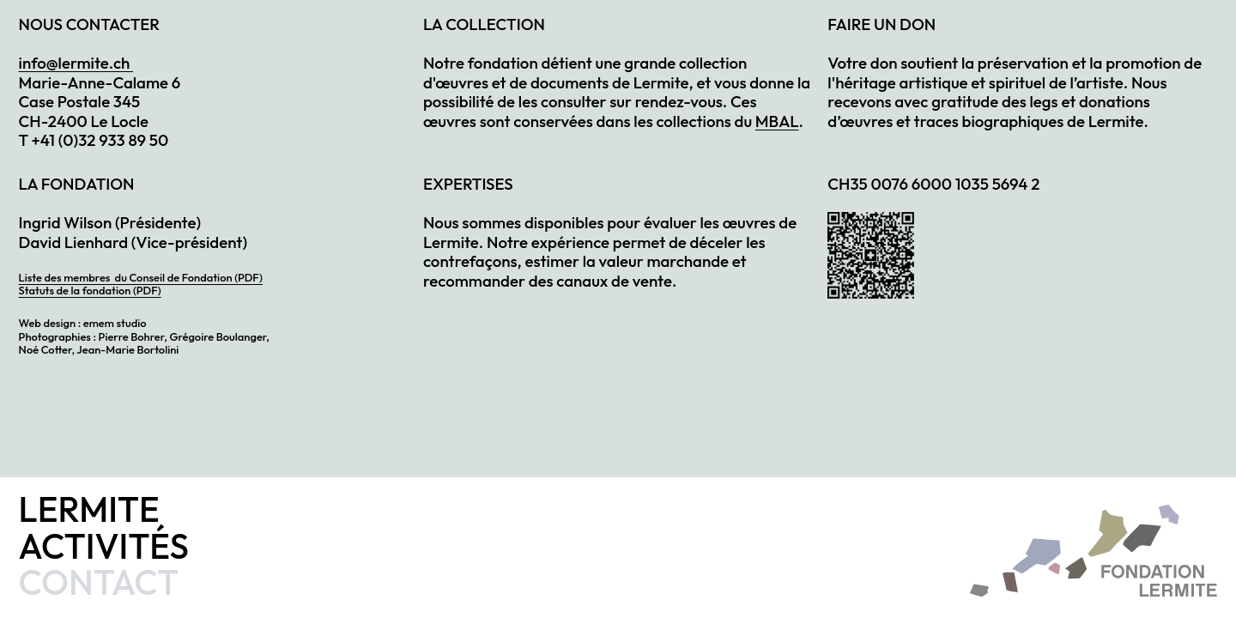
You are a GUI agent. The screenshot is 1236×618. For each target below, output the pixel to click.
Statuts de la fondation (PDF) (90, 290)
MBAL (777, 121)
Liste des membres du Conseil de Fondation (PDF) (141, 277)
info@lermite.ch (76, 62)
